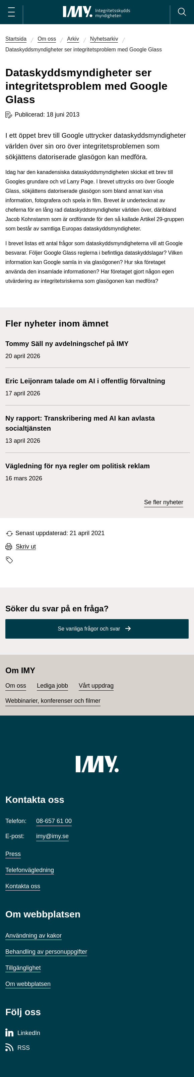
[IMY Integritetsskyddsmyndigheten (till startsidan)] (96, 12)
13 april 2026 (94, 428)
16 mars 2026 (79, 471)
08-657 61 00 (54, 821)
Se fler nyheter (163, 502)
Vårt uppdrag (96, 685)
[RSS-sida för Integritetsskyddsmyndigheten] (17, 1048)
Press (13, 854)
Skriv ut (26, 547)
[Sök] (182, 12)
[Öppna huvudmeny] (11, 12)
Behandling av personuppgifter (46, 951)
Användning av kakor (33, 935)
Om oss (15, 685)
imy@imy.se (52, 836)
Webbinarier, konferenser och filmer (53, 700)
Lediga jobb (52, 685)
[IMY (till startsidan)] (97, 763)
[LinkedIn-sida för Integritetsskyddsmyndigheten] (22, 1033)
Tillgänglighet (23, 967)
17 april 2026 (85, 386)
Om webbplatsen (28, 984)
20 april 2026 (67, 349)
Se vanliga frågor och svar (89, 629)
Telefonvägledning (29, 870)
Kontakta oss (22, 886)
